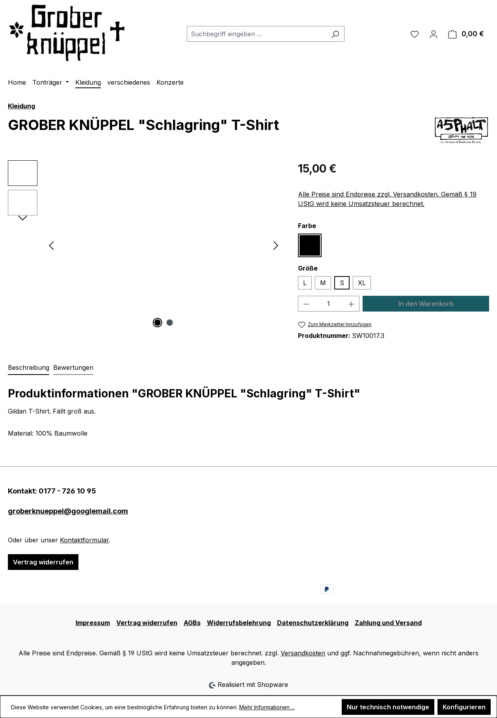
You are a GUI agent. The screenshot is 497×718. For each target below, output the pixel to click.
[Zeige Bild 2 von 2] (169, 322)
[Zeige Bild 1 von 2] (157, 322)
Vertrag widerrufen (43, 562)
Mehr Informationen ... (267, 707)
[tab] (28, 368)
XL (362, 283)
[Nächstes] (276, 245)
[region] (145, 245)
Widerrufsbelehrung (239, 623)
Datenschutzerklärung (312, 623)
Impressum (93, 623)
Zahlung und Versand (388, 623)
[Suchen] (335, 34)
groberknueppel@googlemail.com (68, 511)
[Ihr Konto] (433, 34)
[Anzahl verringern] (306, 304)
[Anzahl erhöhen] (351, 304)
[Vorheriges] (51, 245)
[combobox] (256, 34)
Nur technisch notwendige (388, 707)
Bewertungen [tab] (73, 367)
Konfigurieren (464, 707)
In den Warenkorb (426, 304)
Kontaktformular (84, 540)
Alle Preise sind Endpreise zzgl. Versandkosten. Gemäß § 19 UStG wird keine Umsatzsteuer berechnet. (387, 199)
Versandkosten (303, 653)
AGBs (192, 623)
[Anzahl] (328, 304)
